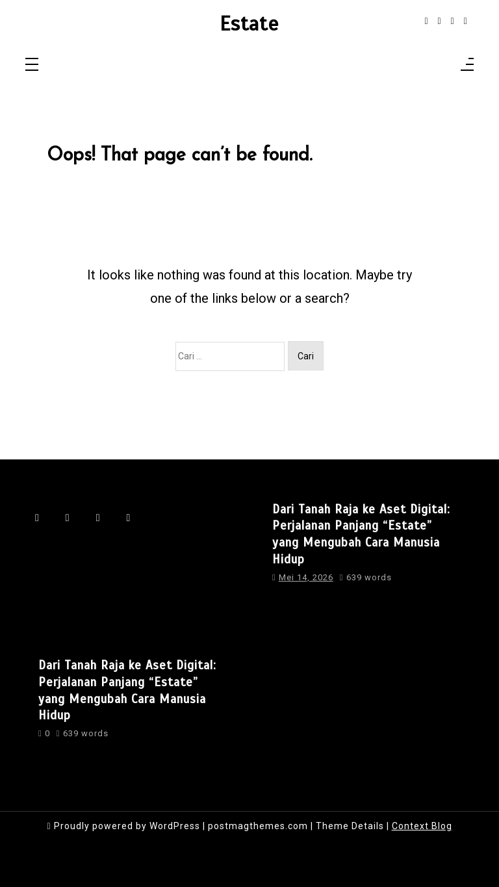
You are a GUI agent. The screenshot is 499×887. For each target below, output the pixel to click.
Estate (249, 24)
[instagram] (439, 21)
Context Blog (422, 826)
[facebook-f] (426, 21)
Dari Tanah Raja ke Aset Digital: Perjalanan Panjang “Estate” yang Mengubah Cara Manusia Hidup (361, 534)
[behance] (465, 21)
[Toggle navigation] (31, 65)
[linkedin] (452, 21)
